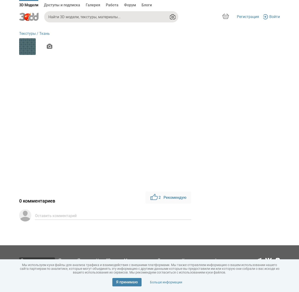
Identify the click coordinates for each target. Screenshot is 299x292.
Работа (112, 5)
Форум (130, 5)
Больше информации (166, 282)
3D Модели (28, 5)
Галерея (93, 5)
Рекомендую (168, 197)
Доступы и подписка (62, 5)
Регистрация (248, 16)
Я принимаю (127, 282)
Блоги (147, 5)
